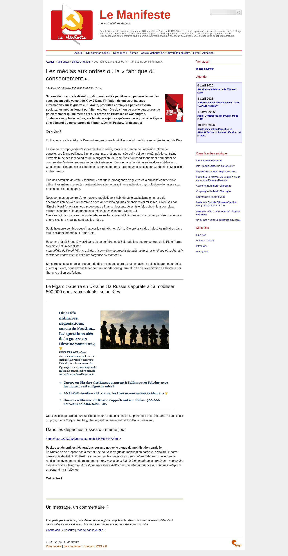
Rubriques (119, 52)
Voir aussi (63, 61)
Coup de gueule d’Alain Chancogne (213, 186)
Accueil (78, 52)
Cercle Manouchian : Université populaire (165, 52)
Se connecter (72, 546)
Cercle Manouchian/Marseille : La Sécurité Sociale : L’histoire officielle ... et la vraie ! (219, 132)
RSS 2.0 (101, 546)
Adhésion (208, 52)
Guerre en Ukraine (205, 240)
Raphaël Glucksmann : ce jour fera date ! (216, 171)
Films (196, 52)
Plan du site (53, 546)
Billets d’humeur (81, 61)
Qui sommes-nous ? (98, 52)
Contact (88, 546)
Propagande (202, 251)
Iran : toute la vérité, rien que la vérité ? (215, 166)
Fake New (201, 235)
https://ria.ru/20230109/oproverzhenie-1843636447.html (82, 438)
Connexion (53, 530)
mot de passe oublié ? (91, 530)
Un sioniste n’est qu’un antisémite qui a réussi (218, 220)
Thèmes (133, 52)
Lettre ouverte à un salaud (209, 160)
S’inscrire (68, 530)
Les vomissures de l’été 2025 (210, 197)
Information (201, 246)
